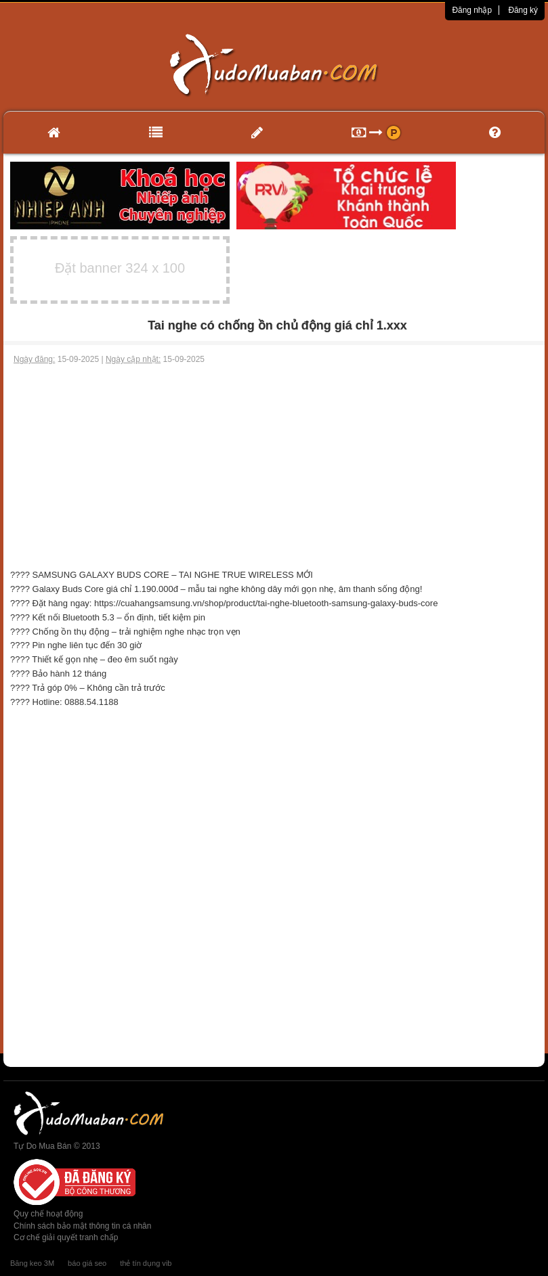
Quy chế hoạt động (48, 1213)
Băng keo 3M (32, 1263)
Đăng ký (523, 10)
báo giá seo (87, 1263)
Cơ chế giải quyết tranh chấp (66, 1237)
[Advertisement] (274, 467)
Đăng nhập (472, 10)
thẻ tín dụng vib (145, 1263)
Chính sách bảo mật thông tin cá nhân (82, 1226)
